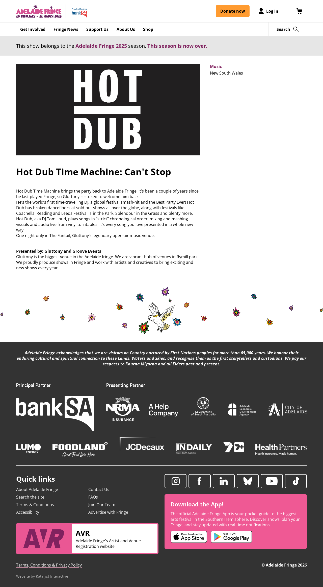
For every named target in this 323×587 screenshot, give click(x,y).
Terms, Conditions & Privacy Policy (49, 565)
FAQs (93, 497)
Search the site (30, 497)
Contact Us (98, 489)
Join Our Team (101, 504)
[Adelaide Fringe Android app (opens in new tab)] (231, 537)
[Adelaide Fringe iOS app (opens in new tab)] (189, 537)
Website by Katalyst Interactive (42, 576)
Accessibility (27, 512)
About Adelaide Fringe (37, 489)
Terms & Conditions (35, 504)
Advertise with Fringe (108, 512)
